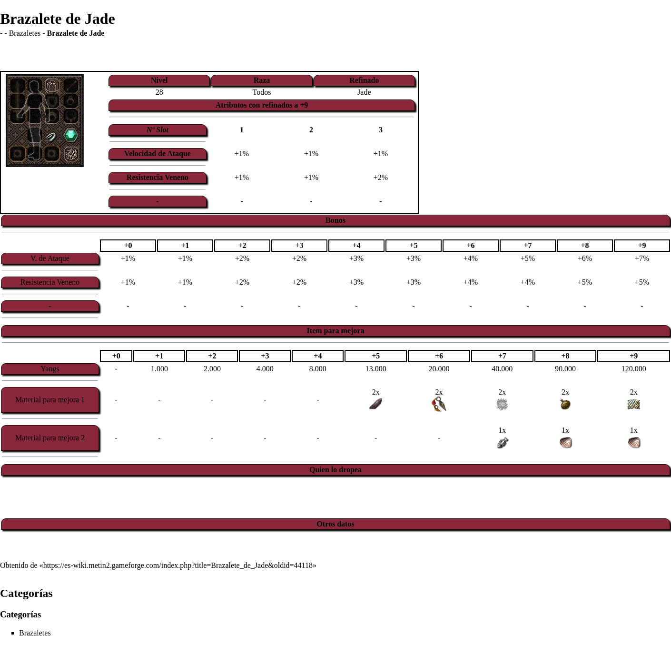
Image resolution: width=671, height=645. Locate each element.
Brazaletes (25, 33)
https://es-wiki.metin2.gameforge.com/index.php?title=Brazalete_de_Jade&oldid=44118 (178, 565)
